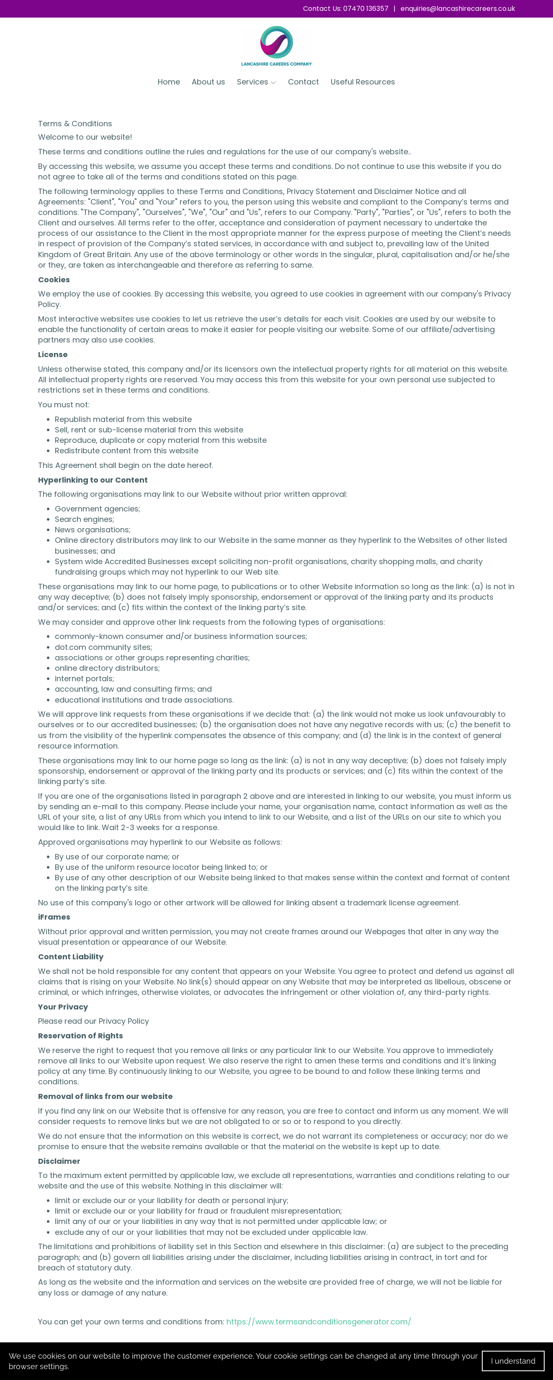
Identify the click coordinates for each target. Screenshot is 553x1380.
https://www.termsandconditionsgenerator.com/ (319, 1321)
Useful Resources (363, 82)
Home (169, 82)
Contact (303, 82)
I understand (513, 1361)
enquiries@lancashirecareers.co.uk (458, 8)
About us (208, 82)
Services (256, 82)
